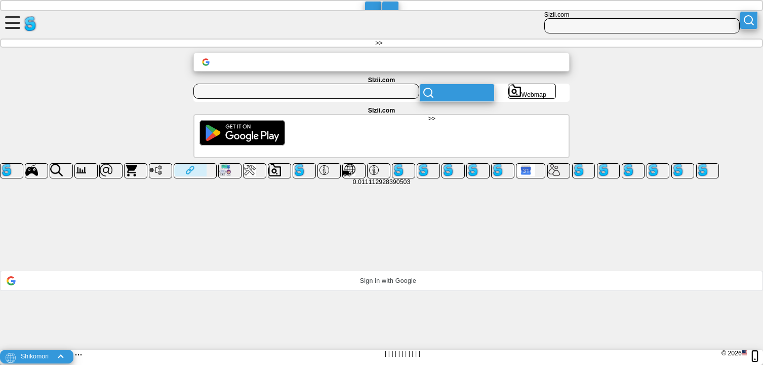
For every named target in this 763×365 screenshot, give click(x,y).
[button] (381, 281)
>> (378, 43)
